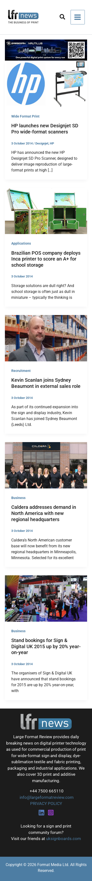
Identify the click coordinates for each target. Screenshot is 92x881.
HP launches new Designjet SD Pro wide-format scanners (44, 129)
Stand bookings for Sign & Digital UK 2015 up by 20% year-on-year (46, 646)
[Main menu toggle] (78, 17)
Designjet (41, 143)
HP (52, 143)
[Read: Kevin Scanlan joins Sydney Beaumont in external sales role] (46, 337)
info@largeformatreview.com (46, 797)
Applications (21, 243)
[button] (63, 17)
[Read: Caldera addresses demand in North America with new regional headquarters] (46, 464)
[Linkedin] (41, 812)
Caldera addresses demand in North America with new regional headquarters (43, 513)
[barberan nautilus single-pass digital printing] (46, 49)
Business (18, 498)
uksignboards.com (63, 838)
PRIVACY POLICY (46, 803)
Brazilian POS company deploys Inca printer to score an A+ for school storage (45, 259)
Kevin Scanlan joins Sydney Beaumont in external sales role (45, 383)
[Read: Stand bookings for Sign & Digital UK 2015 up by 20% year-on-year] (46, 598)
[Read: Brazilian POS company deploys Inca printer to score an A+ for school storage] (46, 210)
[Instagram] (51, 812)
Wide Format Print (25, 116)
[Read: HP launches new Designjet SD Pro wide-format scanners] (46, 83)
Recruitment (21, 371)
